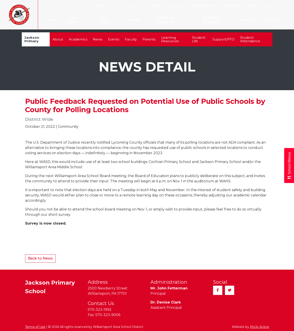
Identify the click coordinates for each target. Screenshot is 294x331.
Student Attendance (250, 39)
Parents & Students (212, 20)
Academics (78, 39)
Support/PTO (223, 39)
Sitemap (252, 5)
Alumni (135, 5)
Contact (271, 20)
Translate (99, 5)
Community (178, 5)
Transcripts (155, 5)
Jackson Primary (31, 39)
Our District (73, 20)
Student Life (198, 39)
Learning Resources (170, 39)
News (97, 39)
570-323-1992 (99, 309)
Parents (148, 39)
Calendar (132, 20)
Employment (204, 5)
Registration (230, 5)
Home (48, 20)
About (58, 39)
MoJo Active (259, 327)
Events (113, 39)
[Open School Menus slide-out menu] (289, 165)
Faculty (131, 39)
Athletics (247, 20)
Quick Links (276, 5)
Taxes (119, 5)
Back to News (40, 258)
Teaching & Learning (166, 20)
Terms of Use (35, 327)
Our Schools (104, 20)
